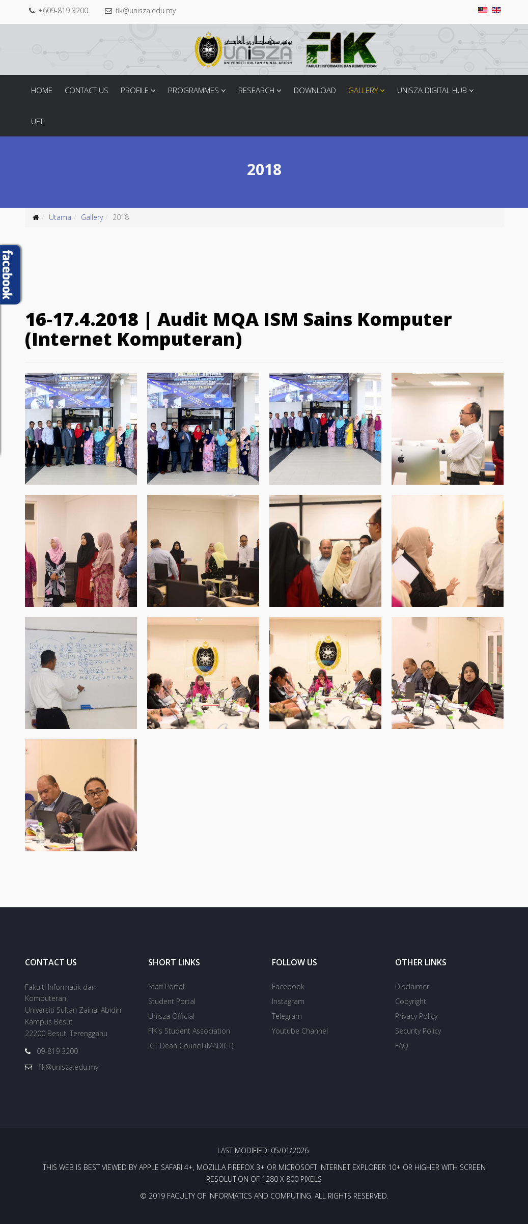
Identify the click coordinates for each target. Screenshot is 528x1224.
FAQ (401, 1045)
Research (256, 90)
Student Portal (172, 1001)
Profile (135, 90)
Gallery (363, 90)
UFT (37, 121)
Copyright (410, 1001)
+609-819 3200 (63, 10)
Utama (60, 217)
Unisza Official (171, 1016)
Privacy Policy (416, 1016)
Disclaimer (412, 986)
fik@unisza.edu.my (146, 10)
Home (41, 90)
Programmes (193, 90)
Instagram (288, 1001)
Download (315, 90)
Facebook (288, 986)
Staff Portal (166, 986)
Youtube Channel (300, 1031)
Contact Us (86, 90)
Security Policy (418, 1031)
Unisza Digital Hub (432, 90)
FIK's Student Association (189, 1031)
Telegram (287, 1016)
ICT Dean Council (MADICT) (190, 1045)
